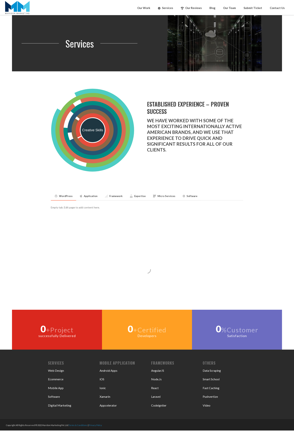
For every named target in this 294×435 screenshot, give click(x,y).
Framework (113, 196)
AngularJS (157, 370)
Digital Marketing (59, 405)
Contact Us (277, 8)
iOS (102, 379)
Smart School (211, 379)
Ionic (103, 388)
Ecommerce (55, 379)
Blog (212, 8)
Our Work (143, 8)
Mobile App (56, 388)
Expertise (138, 196)
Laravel (155, 396)
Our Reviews (191, 8)
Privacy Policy (95, 425)
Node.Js (156, 379)
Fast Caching (211, 388)
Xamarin (105, 396)
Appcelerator (108, 405)
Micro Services (164, 196)
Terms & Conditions (78, 425)
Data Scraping (212, 370)
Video (206, 405)
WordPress (64, 196)
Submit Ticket (253, 8)
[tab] (63, 196)
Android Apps (108, 370)
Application (89, 196)
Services (165, 8)
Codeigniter (158, 405)
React (155, 388)
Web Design (56, 370)
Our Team (229, 8)
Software (190, 196)
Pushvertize (210, 396)
